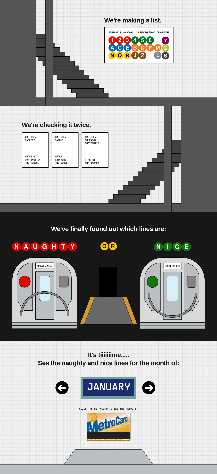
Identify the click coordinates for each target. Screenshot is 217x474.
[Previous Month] (65, 388)
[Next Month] (152, 388)
